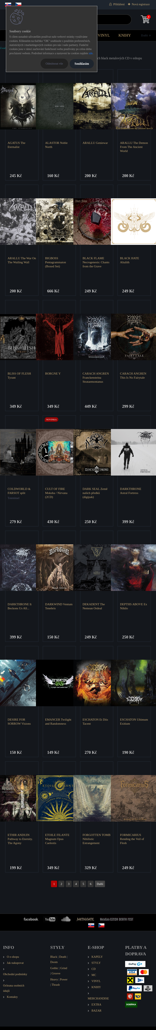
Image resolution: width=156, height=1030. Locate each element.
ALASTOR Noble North (57, 145)
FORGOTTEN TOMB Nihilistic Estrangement (93, 842)
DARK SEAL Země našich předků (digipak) (95, 494)
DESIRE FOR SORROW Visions (19, 724)
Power (63, 982)
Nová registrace (141, 4)
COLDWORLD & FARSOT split (19, 492)
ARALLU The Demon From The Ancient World (131, 147)
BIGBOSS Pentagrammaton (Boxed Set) (56, 263)
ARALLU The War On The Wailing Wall (21, 260)
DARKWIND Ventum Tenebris (56, 608)
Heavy (54, 982)
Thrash (56, 988)
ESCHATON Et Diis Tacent (95, 724)
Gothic (54, 971)
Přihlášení (119, 4)
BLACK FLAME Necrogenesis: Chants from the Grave (96, 263)
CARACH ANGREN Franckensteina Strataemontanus (96, 378)
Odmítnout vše (54, 63)
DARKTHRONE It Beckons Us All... (20, 608)
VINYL (104, 35)
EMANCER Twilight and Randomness (59, 724)
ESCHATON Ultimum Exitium (131, 724)
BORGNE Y (53, 374)
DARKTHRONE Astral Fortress (131, 492)
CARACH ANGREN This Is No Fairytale (133, 376)
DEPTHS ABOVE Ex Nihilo (133, 608)
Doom (54, 965)
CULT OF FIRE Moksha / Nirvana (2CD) (57, 494)
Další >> (100, 887)
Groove (56, 976)
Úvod (2, 48)
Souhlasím (82, 63)
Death (62, 960)
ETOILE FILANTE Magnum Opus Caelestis (58, 842)
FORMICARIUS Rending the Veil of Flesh (132, 842)
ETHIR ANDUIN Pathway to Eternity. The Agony (20, 842)
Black (53, 960)
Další (144, 35)
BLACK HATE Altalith (130, 260)
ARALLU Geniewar (95, 142)
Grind (63, 971)
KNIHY (124, 35)
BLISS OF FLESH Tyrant (19, 376)
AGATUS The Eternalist (17, 145)
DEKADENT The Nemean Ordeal (94, 608)
